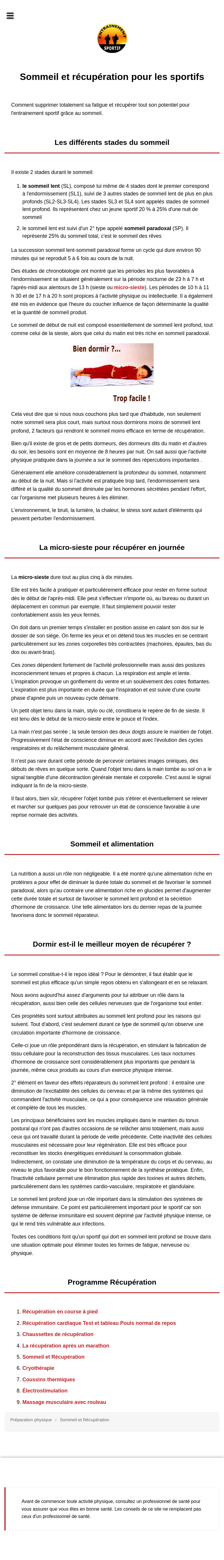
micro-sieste (129, 287)
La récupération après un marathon (65, 1346)
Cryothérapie (38, 1368)
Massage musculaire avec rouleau (64, 1402)
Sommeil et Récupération (53, 1357)
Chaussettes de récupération (58, 1334)
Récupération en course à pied (60, 1312)
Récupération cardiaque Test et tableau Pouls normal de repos (99, 1323)
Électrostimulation (44, 1391)
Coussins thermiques (48, 1379)
